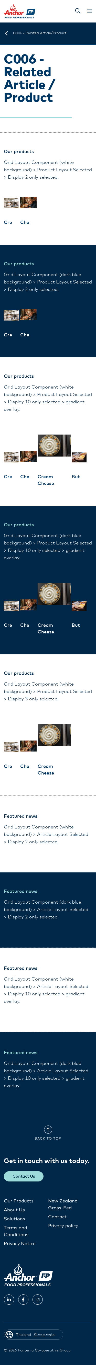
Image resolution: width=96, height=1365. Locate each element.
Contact (57, 1217)
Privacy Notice (20, 1244)
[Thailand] (6, 33)
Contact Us (24, 1176)
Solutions (14, 1219)
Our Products (19, 1201)
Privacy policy (63, 1226)
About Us (14, 1210)
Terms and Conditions (16, 1231)
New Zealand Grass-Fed (63, 1204)
